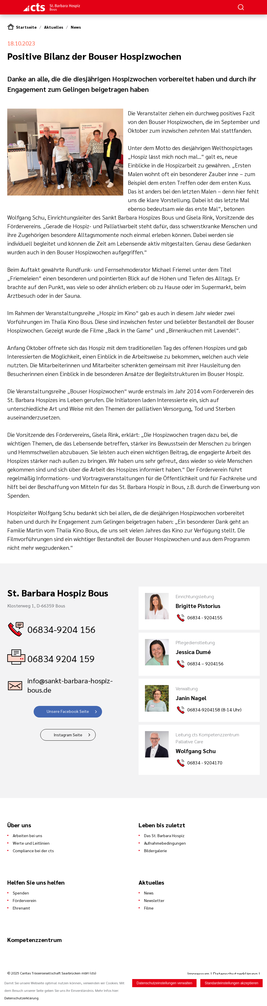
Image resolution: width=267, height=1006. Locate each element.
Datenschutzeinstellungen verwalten (164, 983)
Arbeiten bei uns (27, 835)
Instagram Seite (68, 734)
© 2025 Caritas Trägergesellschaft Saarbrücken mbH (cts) (51, 973)
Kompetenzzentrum (34, 939)
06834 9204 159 (61, 658)
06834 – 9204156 (205, 663)
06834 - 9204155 (204, 617)
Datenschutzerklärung (235, 974)
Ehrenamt (21, 907)
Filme (149, 907)
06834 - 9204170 (204, 762)
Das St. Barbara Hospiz (164, 835)
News (76, 27)
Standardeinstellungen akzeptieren (231, 983)
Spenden (21, 892)
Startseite (26, 27)
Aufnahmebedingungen (165, 843)
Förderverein (24, 900)
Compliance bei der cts (33, 850)
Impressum (198, 974)
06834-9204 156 (62, 629)
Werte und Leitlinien (31, 843)
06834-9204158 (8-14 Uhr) (214, 709)
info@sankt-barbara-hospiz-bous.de (70, 685)
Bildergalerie (155, 850)
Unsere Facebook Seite (68, 711)
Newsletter (154, 900)
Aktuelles (53, 27)
